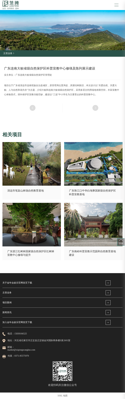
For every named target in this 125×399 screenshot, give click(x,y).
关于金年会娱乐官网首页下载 (17, 283)
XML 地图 (62, 395)
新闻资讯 (7, 312)
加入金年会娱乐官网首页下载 (17, 322)
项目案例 (7, 302)
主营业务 (7, 292)
